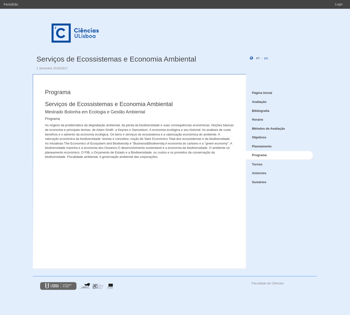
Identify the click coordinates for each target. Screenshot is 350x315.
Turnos (257, 164)
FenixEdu (11, 4)
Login (339, 4)
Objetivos (259, 137)
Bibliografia (261, 111)
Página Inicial (262, 93)
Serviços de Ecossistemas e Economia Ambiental (116, 59)
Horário (257, 119)
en (266, 58)
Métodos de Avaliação (268, 128)
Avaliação (259, 102)
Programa (259, 155)
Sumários (259, 182)
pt (258, 58)
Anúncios (259, 173)
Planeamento (262, 146)
